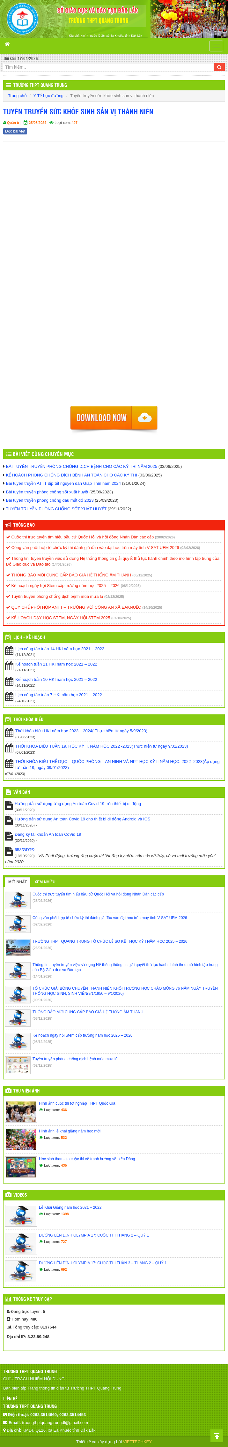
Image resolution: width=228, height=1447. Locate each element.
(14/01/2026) (61, 564)
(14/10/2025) (152, 607)
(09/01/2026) (42, 1000)
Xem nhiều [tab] (44, 882)
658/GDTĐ (24, 849)
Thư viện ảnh (26, 1091)
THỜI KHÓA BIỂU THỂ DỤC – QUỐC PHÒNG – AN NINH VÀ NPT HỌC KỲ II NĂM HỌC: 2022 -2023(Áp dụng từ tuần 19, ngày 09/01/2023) (117, 764)
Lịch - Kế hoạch (29, 638)
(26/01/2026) (42, 948)
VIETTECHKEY (137, 1441)
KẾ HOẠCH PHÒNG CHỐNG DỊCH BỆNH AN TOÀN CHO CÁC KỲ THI (71, 475)
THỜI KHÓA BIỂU (28, 720)
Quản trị (13, 123)
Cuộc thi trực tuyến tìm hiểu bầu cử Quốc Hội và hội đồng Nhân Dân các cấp (80, 537)
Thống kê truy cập (32, 1299)
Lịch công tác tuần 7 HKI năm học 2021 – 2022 (58, 694)
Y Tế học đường (48, 95)
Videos (20, 1195)
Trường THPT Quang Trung (40, 85)
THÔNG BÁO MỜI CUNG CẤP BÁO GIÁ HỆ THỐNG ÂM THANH (68, 575)
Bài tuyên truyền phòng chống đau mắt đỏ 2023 (50, 500)
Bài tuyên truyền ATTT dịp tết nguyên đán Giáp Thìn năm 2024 (63, 483)
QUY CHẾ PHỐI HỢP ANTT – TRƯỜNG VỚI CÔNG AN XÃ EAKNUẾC (73, 607)
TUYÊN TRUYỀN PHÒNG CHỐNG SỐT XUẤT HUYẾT (56, 508)
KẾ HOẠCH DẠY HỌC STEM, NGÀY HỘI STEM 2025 (58, 617)
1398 (65, 1214)
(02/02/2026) (190, 548)
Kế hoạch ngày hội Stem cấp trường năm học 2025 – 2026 (63, 585)
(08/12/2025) (142, 575)
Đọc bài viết (15, 131)
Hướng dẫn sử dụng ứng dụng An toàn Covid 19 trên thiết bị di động (78, 803)
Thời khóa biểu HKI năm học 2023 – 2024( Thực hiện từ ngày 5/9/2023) (81, 730)
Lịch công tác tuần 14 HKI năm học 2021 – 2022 (59, 648)
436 (64, 1110)
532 (64, 1137)
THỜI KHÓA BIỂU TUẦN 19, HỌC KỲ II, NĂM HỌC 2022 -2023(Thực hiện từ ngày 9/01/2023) (101, 746)
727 (64, 1242)
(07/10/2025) (121, 618)
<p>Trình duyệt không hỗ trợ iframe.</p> (114, 275)
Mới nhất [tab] (17, 882)
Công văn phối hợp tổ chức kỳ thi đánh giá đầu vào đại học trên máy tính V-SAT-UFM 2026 (92, 547)
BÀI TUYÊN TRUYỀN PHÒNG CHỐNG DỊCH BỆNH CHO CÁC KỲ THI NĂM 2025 (81, 466)
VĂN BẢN (21, 792)
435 (64, 1165)
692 (64, 1269)
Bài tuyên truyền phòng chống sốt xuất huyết (47, 492)
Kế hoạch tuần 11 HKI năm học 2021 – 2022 (56, 664)
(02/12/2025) (114, 596)
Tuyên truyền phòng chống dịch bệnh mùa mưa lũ (54, 596)
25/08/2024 (37, 123)
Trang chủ (17, 95)
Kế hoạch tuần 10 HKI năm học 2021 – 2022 (56, 679)
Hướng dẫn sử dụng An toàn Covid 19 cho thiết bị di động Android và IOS (82, 819)
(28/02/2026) (165, 537)
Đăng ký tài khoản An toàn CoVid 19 (48, 834)
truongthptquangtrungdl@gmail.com (55, 1422)
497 (74, 123)
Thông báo (24, 525)
